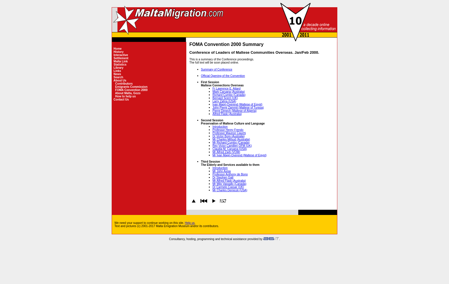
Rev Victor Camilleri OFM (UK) (232, 145)
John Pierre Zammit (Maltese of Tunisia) (238, 107)
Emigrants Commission (131, 86)
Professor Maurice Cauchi (229, 133)
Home (117, 48)
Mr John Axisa (222, 171)
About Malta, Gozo (127, 93)
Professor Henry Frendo (228, 129)
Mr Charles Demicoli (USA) (230, 190)
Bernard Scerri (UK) (225, 98)
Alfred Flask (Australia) (227, 114)
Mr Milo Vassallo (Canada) (229, 183)
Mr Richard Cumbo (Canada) (231, 142)
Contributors (123, 83)
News (117, 74)
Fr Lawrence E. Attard (227, 88)
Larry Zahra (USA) (224, 101)
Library (118, 67)
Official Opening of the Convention (223, 75)
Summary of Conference (216, 69)
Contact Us (121, 99)
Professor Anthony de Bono (230, 174)
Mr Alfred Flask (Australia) (229, 180)
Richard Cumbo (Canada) (229, 94)
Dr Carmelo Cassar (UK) (228, 187)
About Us (120, 80)
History (118, 51)
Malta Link (120, 61)
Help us (190, 222)
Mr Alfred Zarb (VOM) (226, 152)
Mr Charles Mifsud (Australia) (231, 139)
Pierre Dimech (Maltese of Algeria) (235, 110)
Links (117, 71)
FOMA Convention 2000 (131, 90)
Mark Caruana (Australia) (229, 91)
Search (118, 77)
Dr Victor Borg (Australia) (229, 136)
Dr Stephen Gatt (223, 177)
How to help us (125, 96)
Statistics (120, 64)
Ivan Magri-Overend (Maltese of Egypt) (237, 104)
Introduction (220, 126)
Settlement (121, 58)
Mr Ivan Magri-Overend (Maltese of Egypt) (240, 155)
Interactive (121, 55)
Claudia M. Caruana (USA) (230, 149)
